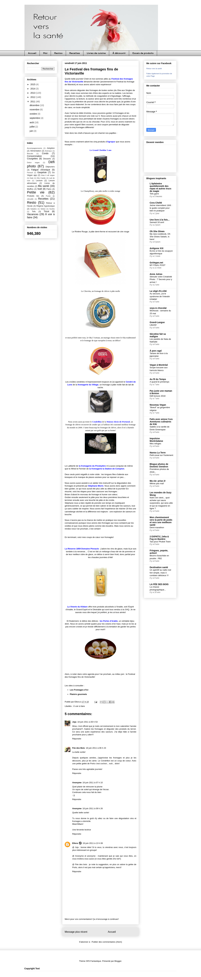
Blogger (117, 961)
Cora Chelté (156, 202)
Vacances (32, 214)
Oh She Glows (157, 231)
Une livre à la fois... (160, 219)
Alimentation (35, 151)
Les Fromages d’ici (79, 690)
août (32, 122)
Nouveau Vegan (158, 405)
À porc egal (156, 351)
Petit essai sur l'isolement (161, 455)
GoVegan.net (156, 262)
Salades (33, 209)
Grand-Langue (157, 322)
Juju (74, 722)
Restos (58, 53)
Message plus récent (76, 931)
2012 (33, 97)
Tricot (46, 211)
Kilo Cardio (41, 178)
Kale (31, 178)
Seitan (43, 209)
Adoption (51, 148)
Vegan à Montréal (159, 365)
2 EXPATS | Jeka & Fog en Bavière (159, 537)
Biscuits (30, 153)
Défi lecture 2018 (158, 396)
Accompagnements (34, 148)
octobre (34, 114)
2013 (33, 93)
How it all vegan (48, 175)
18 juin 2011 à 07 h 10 (92, 782)
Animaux (48, 151)
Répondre (76, 739)
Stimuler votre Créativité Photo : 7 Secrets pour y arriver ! (161, 279)
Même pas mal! (157, 483)
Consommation (34, 156)
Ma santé (43, 185)
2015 (33, 84)
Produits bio (33, 196)
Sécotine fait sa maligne (158, 335)
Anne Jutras (156, 274)
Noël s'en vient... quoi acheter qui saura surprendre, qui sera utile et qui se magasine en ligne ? (161, 503)
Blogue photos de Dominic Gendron (159, 465)
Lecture (39, 180)
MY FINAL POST (158, 265)
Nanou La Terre (158, 452)
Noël (39, 189)
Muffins (30, 189)
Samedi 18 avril (157, 222)
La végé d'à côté (158, 291)
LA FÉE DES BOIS (159, 584)
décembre (35, 105)
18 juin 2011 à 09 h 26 (92, 808)
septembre (35, 118)
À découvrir (119, 53)
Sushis (52, 209)
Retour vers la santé (154, 68)
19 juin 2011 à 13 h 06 (93, 843)
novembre (35, 109)
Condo (45, 153)
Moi (45, 53)
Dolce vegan (33, 162)
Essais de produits (143, 53)
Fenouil (30, 172)
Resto (31, 202)
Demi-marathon (157, 527)
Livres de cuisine (96, 53)
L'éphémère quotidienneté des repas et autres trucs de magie (160, 187)
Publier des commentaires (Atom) (107, 942)
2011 (33, 101)
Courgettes (32, 158)
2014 (33, 88)
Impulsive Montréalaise (156, 439)
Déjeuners (50, 167)
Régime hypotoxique (45, 206)
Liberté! (153, 325)
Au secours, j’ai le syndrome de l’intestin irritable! (160, 296)
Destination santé (159, 567)
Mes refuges (155, 443)
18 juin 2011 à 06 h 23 (96, 748)
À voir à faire (79, 706)
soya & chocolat (158, 308)
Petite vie (35, 192)
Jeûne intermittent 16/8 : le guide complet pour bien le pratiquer (161, 208)
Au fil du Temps (158, 379)
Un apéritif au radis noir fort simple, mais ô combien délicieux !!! (160, 573)
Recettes (74, 53)
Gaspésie (42, 172)
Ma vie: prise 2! (158, 481)
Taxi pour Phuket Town (160, 541)
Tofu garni (154, 194)
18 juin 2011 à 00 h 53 (87, 722)
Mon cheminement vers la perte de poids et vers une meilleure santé (161, 521)
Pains (49, 189)
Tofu (34, 211)
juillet (32, 126)
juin (32, 131)
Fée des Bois (78, 748)
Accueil (32, 53)
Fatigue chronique (40, 169)
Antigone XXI (156, 248)
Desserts (47, 159)
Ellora (75, 843)
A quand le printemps (159, 382)
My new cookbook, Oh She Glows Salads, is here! (160, 237)
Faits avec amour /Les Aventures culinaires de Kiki (161, 421)
